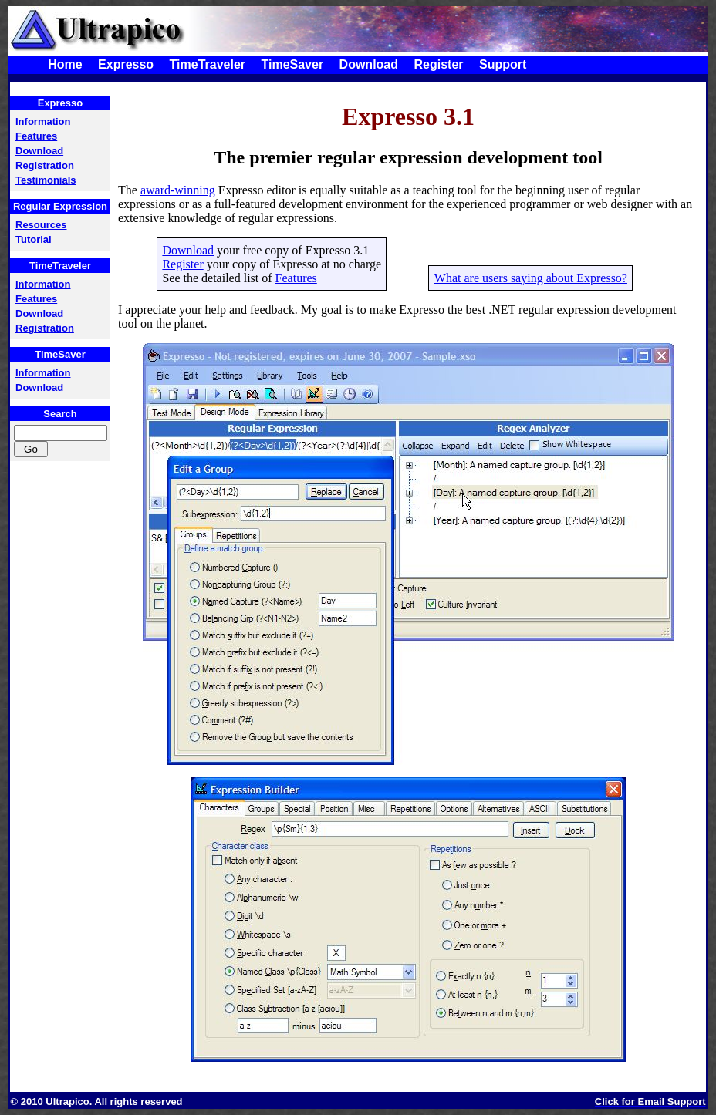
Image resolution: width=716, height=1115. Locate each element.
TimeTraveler (207, 64)
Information (43, 121)
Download (368, 64)
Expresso (126, 64)
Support (502, 64)
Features (36, 136)
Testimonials (45, 180)
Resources (40, 225)
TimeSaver (292, 64)
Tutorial (33, 239)
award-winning (177, 190)
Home (65, 64)
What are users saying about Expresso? (530, 278)
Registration (44, 165)
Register (438, 64)
